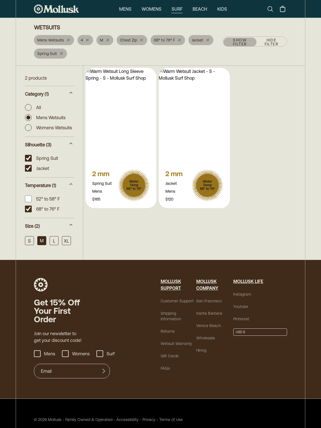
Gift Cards (170, 356)
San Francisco (209, 301)
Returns (168, 331)
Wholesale (205, 338)
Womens (151, 8)
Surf (177, 8)
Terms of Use (171, 419)
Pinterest (241, 319)
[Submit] (103, 371)
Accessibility (125, 419)
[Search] (272, 9)
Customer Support (177, 301)
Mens (125, 8)
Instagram (242, 294)
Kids (222, 8)
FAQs (165, 368)
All (33, 107)
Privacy (148, 419)
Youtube (240, 306)
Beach (200, 8)
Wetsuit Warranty (176, 343)
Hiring (201, 350)
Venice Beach (208, 325)
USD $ (240, 332)
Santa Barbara (209, 313)
